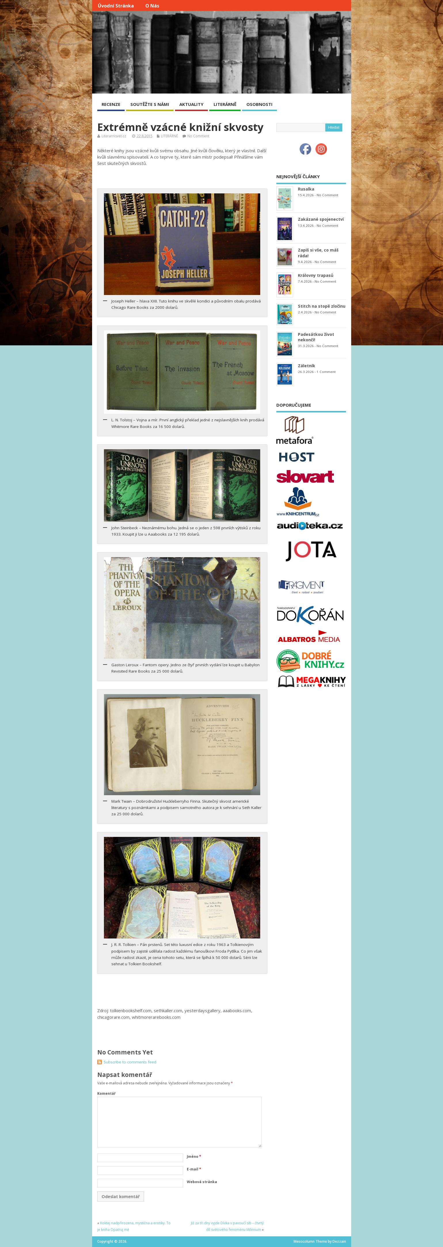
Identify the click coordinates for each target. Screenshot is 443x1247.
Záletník (306, 365)
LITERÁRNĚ (225, 104)
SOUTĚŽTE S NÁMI (149, 104)
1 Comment (326, 372)
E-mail (194, 1169)
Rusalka (306, 189)
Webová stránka (202, 1181)
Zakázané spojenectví (321, 219)
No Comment (198, 136)
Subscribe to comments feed (130, 1062)
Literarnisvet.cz (114, 136)
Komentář (106, 1093)
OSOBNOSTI (259, 104)
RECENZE (111, 104)
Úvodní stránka (116, 6)
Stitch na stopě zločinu (321, 306)
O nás (152, 6)
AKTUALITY (191, 104)
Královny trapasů (315, 275)
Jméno (194, 1156)
